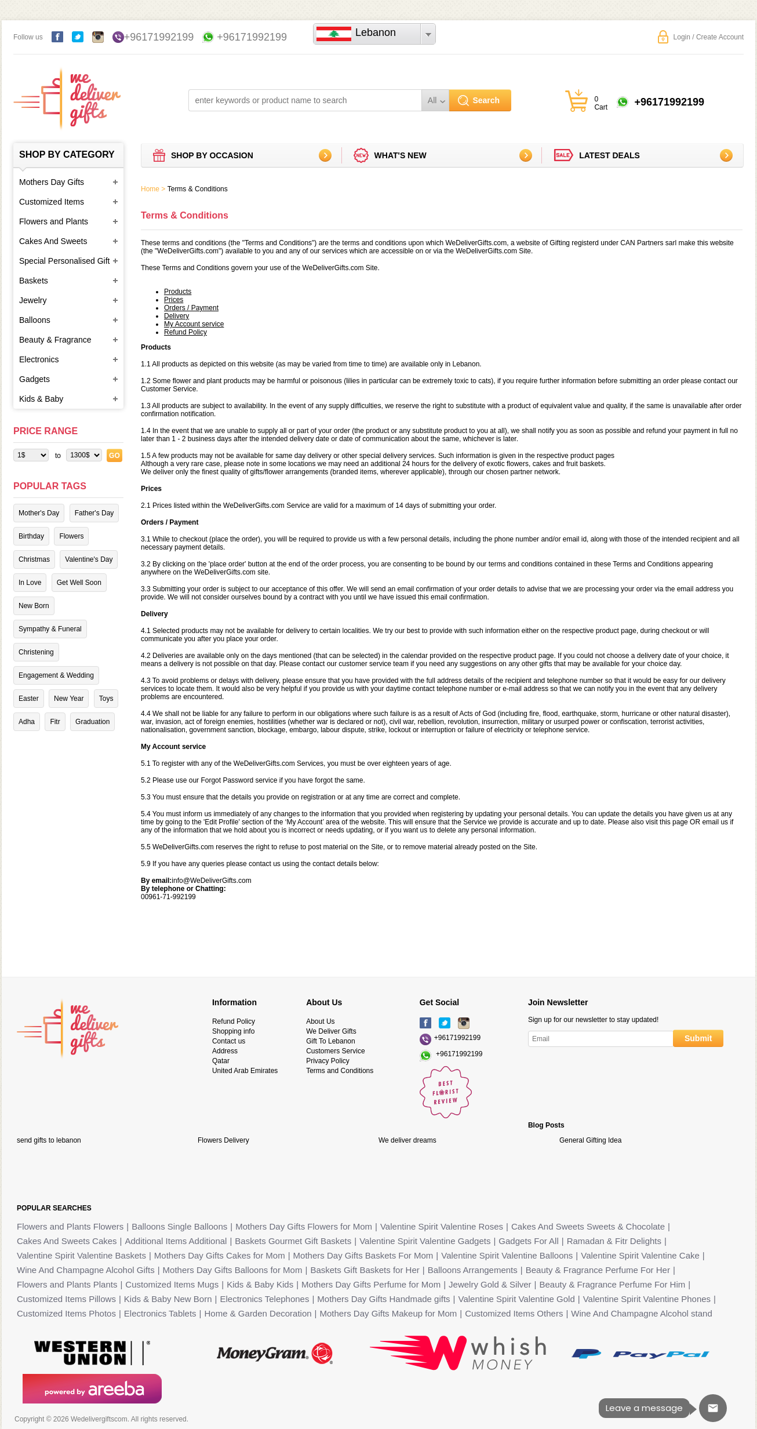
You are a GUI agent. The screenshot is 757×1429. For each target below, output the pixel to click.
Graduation (92, 722)
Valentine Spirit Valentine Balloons (507, 1255)
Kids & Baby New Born (168, 1299)
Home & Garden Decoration (258, 1313)
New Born (34, 606)
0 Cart (600, 103)
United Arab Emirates (245, 1071)
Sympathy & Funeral (50, 629)
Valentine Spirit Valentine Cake (640, 1255)
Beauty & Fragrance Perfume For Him (613, 1284)
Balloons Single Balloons (179, 1226)
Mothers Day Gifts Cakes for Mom (219, 1255)
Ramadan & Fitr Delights (614, 1241)
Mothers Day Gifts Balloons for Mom (233, 1270)
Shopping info (233, 1031)
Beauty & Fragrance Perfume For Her (598, 1270)
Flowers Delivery (223, 1140)
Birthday (31, 536)
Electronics (39, 359)
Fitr (55, 722)
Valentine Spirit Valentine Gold (516, 1299)
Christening (36, 652)
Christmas (34, 559)
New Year (68, 698)
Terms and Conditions (339, 1071)
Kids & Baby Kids (260, 1284)
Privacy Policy (328, 1061)
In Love (30, 583)
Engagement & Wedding (56, 675)
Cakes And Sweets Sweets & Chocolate (588, 1226)
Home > (153, 189)
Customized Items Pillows (66, 1299)
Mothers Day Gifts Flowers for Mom (303, 1226)
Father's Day (94, 513)
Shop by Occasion (212, 155)
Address (225, 1051)
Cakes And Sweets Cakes (67, 1241)
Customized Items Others (514, 1313)
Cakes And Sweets (53, 241)
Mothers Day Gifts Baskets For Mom (363, 1255)
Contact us (228, 1041)
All (432, 100)
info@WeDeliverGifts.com (211, 881)
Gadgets (34, 379)
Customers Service (335, 1051)
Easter (29, 698)
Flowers (71, 536)
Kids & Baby (41, 398)
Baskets (33, 280)
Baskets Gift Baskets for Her (364, 1270)
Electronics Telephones (264, 1299)
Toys (106, 698)
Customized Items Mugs (172, 1284)
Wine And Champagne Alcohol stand (641, 1313)
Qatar (221, 1061)
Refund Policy (233, 1021)
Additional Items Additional (176, 1241)
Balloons (34, 320)
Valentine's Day (88, 559)
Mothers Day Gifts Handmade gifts (383, 1299)
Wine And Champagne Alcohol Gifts (86, 1270)
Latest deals (609, 155)
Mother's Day (39, 513)
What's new (400, 155)
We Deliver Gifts (331, 1031)
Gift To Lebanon (330, 1041)
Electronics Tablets (160, 1313)
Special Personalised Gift (64, 261)
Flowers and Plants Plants (67, 1284)
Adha (27, 722)
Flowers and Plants (53, 221)
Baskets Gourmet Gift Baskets (293, 1241)
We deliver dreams (407, 1140)
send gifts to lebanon (49, 1140)
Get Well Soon (79, 583)
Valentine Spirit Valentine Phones (647, 1299)
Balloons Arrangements (473, 1270)
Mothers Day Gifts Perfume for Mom (371, 1284)
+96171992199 (159, 37)
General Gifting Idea (590, 1140)
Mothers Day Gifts (51, 182)
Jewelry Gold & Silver (490, 1284)
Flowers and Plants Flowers (70, 1226)
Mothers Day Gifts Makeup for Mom (388, 1313)
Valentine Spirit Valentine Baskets (81, 1255)
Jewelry (32, 300)
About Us (320, 1021)
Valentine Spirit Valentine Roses (441, 1226)
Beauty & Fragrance (55, 339)
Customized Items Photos (66, 1313)
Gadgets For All (528, 1241)
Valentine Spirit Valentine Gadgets (424, 1241)
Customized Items (51, 201)
